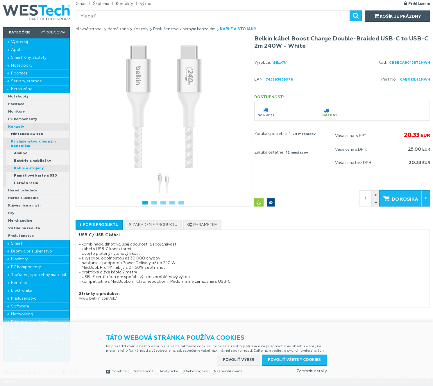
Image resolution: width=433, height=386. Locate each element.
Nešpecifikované (228, 371)
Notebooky (22, 65)
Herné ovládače (22, 190)
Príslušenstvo (21, 236)
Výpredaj (19, 42)
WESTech (36, 12)
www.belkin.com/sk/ (98, 298)
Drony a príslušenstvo (31, 251)
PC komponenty (22, 119)
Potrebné (118, 371)
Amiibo (21, 153)
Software (20, 306)
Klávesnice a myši (24, 205)
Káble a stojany (29, 168)
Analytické (169, 371)
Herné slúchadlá (23, 198)
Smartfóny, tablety (28, 58)
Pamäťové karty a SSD (35, 175)
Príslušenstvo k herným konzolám (33, 144)
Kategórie (20, 32)
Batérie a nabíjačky (32, 161)
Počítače (19, 73)
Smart (16, 244)
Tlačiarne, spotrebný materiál (38, 275)
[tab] (99, 225)
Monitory (16, 111)
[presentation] (99, 225)
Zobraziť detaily (311, 371)
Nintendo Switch (27, 134)
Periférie (19, 283)
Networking (22, 314)
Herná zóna (21, 89)
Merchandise (20, 221)
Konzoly (16, 127)
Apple (17, 50)
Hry (11, 213)
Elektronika (21, 291)
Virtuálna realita (24, 228)
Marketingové (196, 371)
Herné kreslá (26, 183)
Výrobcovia (52, 32)
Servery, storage (26, 81)
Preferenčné (143, 371)
